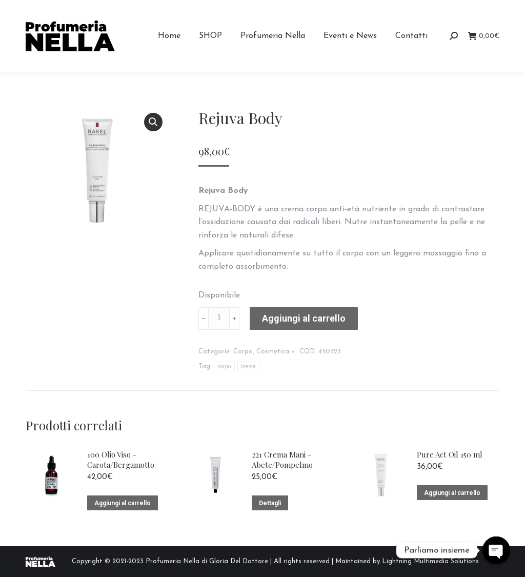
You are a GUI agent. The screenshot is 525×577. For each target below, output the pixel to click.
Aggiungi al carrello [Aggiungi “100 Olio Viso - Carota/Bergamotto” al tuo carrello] (122, 503)
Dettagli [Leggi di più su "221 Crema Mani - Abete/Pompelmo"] (270, 503)
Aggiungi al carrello (304, 318)
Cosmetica (272, 351)
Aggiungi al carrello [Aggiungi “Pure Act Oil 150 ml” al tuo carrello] (452, 492)
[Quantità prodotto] (219, 318)
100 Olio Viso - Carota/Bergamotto (120, 459)
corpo (224, 366)
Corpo (243, 351)
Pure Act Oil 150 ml (449, 454)
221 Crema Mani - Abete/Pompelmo (282, 459)
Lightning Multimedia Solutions (430, 561)
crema (248, 366)
